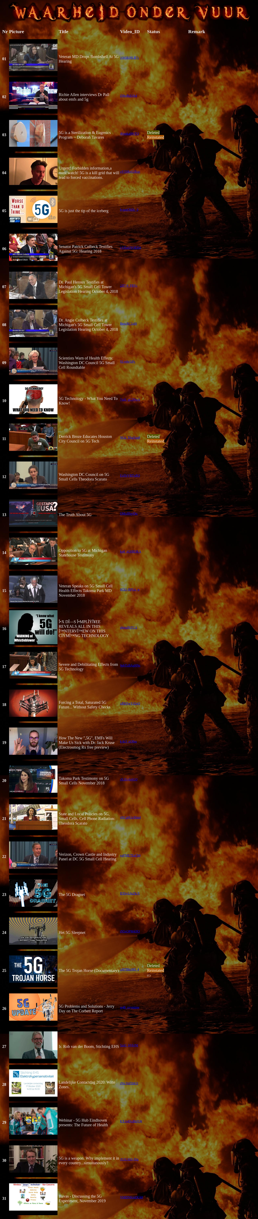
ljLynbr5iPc (127, 361)
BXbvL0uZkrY (130, 893)
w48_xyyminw (129, 1007)
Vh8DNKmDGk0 (131, 1197)
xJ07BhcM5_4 (129, 969)
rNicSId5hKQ (129, 1083)
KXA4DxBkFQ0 (131, 1121)
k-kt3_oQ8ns (128, 741)
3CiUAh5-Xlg (129, 1159)
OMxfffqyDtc (129, 513)
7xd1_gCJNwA (130, 399)
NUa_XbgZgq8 (130, 437)
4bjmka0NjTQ (129, 133)
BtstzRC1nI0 (128, 323)
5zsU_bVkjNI (129, 1045)
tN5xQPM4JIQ (130, 931)
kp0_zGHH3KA (130, 551)
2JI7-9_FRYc (128, 285)
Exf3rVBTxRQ (130, 475)
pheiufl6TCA (128, 627)
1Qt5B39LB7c (129, 57)
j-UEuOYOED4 (130, 247)
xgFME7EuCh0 (130, 855)
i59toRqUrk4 (128, 95)
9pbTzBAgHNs (130, 665)
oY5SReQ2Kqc (130, 171)
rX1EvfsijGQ (128, 779)
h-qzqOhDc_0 (129, 209)
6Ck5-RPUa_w (130, 589)
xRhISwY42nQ (130, 703)
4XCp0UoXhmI (130, 817)
